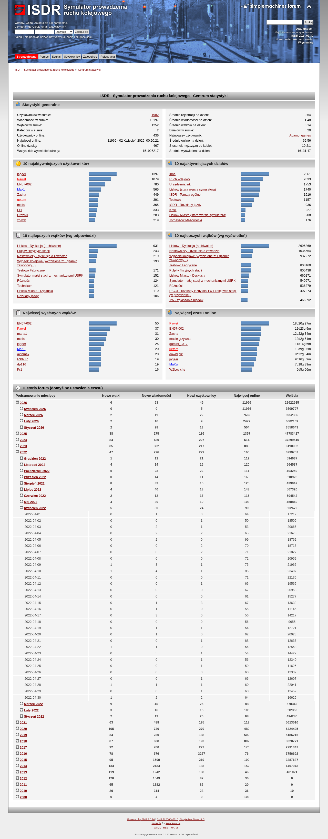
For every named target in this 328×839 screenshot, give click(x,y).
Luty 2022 (31, 710)
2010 (23, 791)
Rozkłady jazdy (28, 296)
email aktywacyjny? (53, 26)
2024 (23, 440)
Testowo (175, 200)
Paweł (21, 179)
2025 (23, 434)
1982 (155, 115)
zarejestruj (60, 22)
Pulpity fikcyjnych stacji (33, 251)
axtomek (23, 354)
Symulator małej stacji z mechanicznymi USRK (50, 275)
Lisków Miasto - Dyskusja (35, 291)
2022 (23, 452)
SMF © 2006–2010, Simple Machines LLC (180, 819)
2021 (23, 723)
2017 (23, 747)
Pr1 (19, 210)
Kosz (173, 210)
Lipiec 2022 (32, 489)
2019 (23, 735)
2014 (23, 766)
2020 (23, 729)
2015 (23, 760)
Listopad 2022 (34, 465)
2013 (23, 772)
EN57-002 (24, 184)
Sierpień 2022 (34, 483)
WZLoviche (177, 369)
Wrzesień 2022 (35, 477)
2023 (23, 446)
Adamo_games (300, 135)
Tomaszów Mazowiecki (185, 220)
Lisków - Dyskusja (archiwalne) (39, 246)
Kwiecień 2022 (35, 508)
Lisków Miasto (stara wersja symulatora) (197, 215)
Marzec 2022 (33, 704)
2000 (23, 797)
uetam (21, 200)
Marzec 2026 (33, 415)
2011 (23, 784)
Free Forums (173, 823)
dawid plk (176, 354)
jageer (21, 174)
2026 (23, 403)
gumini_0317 (178, 344)
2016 (23, 754)
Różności (23, 280)
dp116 (21, 364)
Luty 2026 (31, 421)
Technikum (25, 286)
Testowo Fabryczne (31, 270)
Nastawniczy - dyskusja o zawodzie (42, 256)
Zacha (21, 194)
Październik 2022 (36, 471)
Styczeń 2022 (34, 716)
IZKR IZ (22, 359)
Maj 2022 (30, 502)
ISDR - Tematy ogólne (185, 194)
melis (21, 205)
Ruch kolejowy (179, 179)
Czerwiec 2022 (35, 496)
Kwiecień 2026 (35, 409)
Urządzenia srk (180, 184)
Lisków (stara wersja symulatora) (192, 189)
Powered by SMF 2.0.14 (141, 819)
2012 (23, 778)
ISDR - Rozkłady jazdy (185, 205)
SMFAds (156, 823)
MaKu (21, 189)
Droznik (22, 215)
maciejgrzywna (179, 339)
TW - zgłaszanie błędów (186, 300)
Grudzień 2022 (35, 458)
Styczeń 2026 (34, 427)
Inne (172, 174)
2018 (23, 741)
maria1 (22, 333)
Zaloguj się (41, 22)
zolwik (21, 220)
